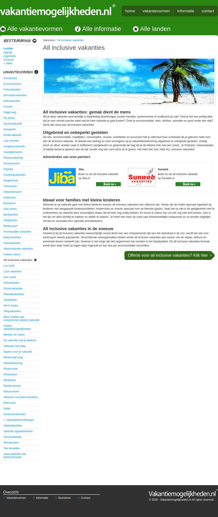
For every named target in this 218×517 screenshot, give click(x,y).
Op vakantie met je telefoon (20, 340)
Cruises (8, 106)
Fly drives (9, 118)
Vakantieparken (12, 425)
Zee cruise (9, 277)
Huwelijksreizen (12, 152)
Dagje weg (9, 112)
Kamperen (9, 129)
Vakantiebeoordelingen (20, 420)
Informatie (40, 498)
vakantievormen (156, 11)
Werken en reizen (14, 334)
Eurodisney (10, 78)
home (130, 11)
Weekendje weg (13, 357)
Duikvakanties (11, 101)
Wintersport (10, 226)
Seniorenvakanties (14, 414)
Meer (9, 63)
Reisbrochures (12, 385)
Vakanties (49, 40)
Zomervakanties (13, 288)
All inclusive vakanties (17, 260)
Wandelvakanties (13, 294)
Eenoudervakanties (15, 95)
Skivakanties (11, 442)
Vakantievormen (14, 498)
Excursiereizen (12, 83)
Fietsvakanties (12, 89)
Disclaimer (63, 498)
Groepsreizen (11, 163)
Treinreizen (10, 186)
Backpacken (10, 214)
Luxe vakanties (12, 271)
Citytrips (8, 169)
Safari (6, 408)
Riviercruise (10, 368)
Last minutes (11, 140)
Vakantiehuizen (12, 191)
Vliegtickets (10, 220)
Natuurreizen (11, 391)
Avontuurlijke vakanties (17, 231)
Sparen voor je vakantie (17, 351)
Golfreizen (9, 197)
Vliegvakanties (12, 311)
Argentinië (9, 56)
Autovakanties (11, 243)
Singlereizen (10, 180)
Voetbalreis (10, 299)
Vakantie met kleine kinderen (20, 397)
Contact (84, 498)
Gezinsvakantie (12, 123)
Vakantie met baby (14, 346)
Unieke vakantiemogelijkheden (17, 327)
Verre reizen (10, 305)
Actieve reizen (11, 254)
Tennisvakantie (12, 437)
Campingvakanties (14, 174)
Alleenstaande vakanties (18, 248)
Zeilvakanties (11, 282)
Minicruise (9, 402)
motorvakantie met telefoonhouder (14, 455)
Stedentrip (9, 380)
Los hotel (9, 265)
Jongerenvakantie (14, 146)
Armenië (8, 59)
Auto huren (10, 209)
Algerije (7, 52)
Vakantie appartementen (18, 431)
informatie (185, 11)
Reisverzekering (13, 157)
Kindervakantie (12, 135)
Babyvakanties (12, 237)
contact (208, 11)
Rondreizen (10, 374)
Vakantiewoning (12, 363)
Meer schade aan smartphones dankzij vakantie (21, 318)
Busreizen (9, 203)
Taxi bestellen (11, 448)
